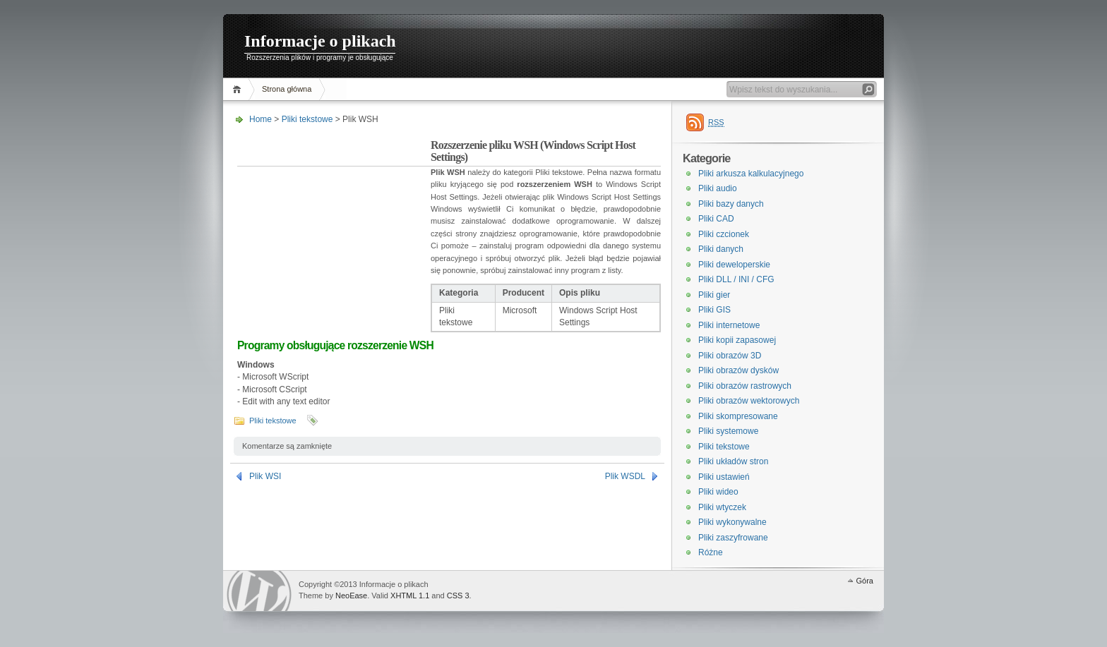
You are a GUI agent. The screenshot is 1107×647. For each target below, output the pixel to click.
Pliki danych (720, 249)
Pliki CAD (716, 219)
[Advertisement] (334, 228)
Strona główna (286, 89)
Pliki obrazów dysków (738, 370)
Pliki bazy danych (731, 204)
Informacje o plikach (320, 41)
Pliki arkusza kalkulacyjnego (750, 174)
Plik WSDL (625, 476)
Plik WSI (265, 476)
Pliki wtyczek (722, 507)
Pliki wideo (718, 492)
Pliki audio (717, 188)
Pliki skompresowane (738, 416)
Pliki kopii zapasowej (737, 340)
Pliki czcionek (723, 234)
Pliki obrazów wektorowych (748, 401)
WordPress (259, 591)
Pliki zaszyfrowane (733, 538)
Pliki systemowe (728, 431)
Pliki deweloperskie (734, 265)
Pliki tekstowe (307, 119)
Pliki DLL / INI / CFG (736, 279)
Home (239, 89)
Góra (864, 580)
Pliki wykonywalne (732, 522)
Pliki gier (714, 295)
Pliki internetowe (729, 325)
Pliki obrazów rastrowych (744, 386)
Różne (710, 552)
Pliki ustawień (724, 477)
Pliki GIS (714, 310)
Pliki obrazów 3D (729, 356)
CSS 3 (458, 595)
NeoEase (351, 595)
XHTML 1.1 (409, 595)
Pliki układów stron (733, 461)
